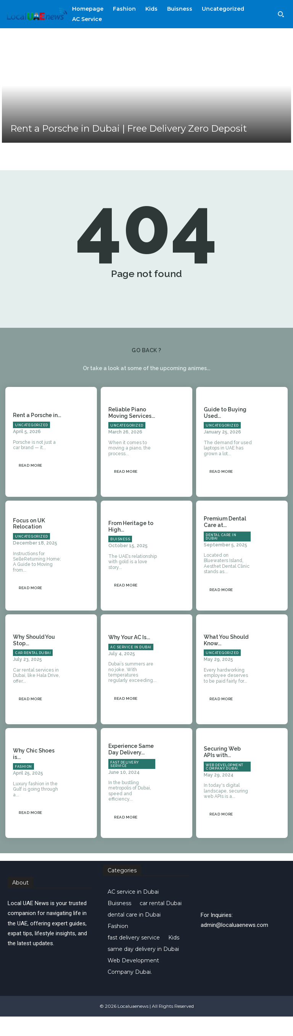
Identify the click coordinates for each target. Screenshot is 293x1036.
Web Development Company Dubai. (224, 785)
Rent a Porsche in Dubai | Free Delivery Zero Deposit (128, 128)
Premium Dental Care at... (225, 541)
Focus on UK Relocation (29, 543)
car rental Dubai (33, 672)
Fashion (23, 786)
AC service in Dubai (130, 666)
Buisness (120, 559)
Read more (30, 485)
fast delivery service (124, 783)
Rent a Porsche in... (37, 435)
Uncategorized (31, 444)
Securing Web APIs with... (222, 771)
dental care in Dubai (221, 555)
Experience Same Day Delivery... (131, 768)
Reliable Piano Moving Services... (131, 431)
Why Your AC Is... (129, 656)
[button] (281, 14)
